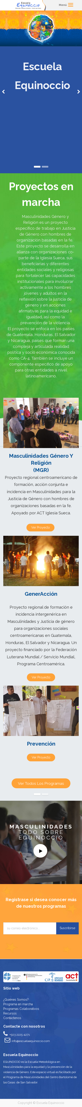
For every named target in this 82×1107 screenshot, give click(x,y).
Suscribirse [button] (67, 928)
